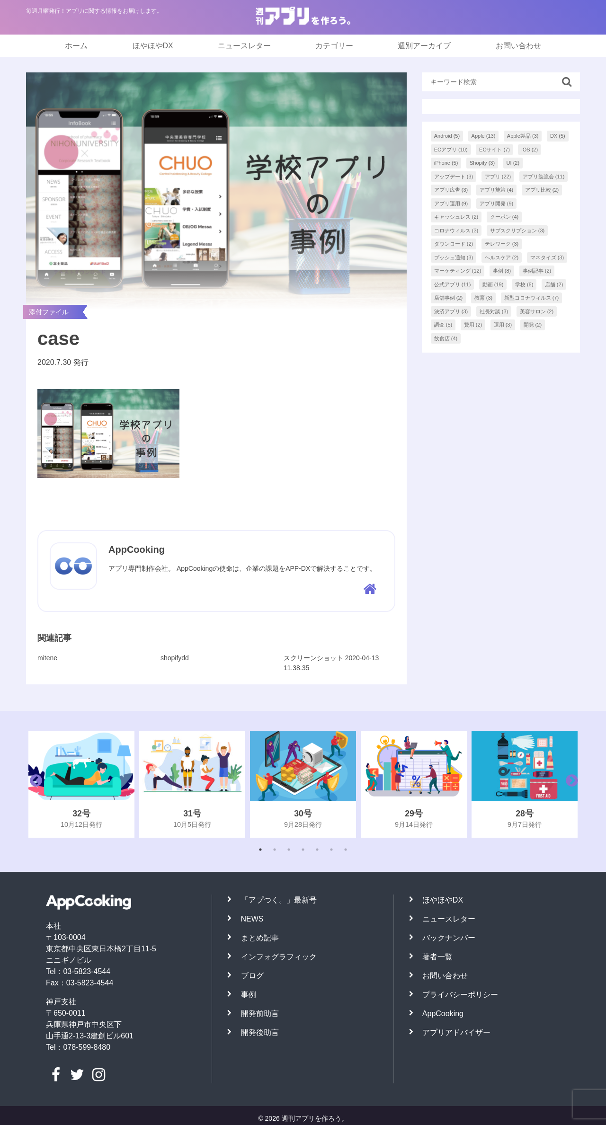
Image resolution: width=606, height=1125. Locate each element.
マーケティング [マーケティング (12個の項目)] (457, 271)
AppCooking (442, 1014)
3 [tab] (289, 849)
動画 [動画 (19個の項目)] (493, 284)
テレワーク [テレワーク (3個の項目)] (502, 244)
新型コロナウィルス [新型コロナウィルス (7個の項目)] (531, 298)
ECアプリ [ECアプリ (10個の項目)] (451, 149)
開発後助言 (260, 1032)
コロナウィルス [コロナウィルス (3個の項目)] (456, 230)
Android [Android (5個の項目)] (447, 136)
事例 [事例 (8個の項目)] (502, 271)
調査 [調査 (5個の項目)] (443, 325)
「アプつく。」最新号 (279, 900)
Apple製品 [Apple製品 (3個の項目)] (523, 136)
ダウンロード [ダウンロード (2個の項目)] (453, 244)
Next (569, 784)
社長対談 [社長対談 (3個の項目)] (494, 311)
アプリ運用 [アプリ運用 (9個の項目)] (451, 203)
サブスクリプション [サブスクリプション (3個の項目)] (517, 230)
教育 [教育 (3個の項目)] (483, 298)
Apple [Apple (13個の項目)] (484, 136)
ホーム (76, 46)
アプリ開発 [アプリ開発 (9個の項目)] (497, 203)
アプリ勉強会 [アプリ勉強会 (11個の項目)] (544, 176)
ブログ (252, 976)
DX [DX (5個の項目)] (557, 136)
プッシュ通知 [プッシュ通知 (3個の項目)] (453, 257)
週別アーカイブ (424, 46)
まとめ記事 (260, 938)
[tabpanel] (81, 784)
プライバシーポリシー (460, 995)
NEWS (252, 919)
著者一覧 (437, 957)
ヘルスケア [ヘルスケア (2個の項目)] (502, 257)
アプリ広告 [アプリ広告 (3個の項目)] (451, 190)
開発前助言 (260, 1014)
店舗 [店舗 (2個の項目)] (554, 284)
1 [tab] (260, 849)
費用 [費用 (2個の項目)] (473, 325)
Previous (33, 784)
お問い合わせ (518, 46)
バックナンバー (448, 938)
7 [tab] (345, 849)
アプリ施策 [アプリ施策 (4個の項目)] (497, 190)
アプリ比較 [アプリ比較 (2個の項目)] (542, 190)
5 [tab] (317, 849)
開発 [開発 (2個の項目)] (533, 325)
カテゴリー (334, 46)
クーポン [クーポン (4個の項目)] (504, 217)
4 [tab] (303, 849)
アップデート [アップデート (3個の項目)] (453, 176)
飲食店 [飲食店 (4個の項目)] (446, 338)
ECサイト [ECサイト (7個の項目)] (494, 149)
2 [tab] (274, 849)
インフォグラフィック (279, 957)
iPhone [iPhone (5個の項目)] (446, 163)
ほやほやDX (153, 46)
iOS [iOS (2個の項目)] (529, 149)
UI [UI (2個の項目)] (513, 163)
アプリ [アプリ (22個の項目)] (498, 176)
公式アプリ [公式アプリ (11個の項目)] (452, 284)
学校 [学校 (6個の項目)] (524, 284)
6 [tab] (331, 849)
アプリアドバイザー (456, 1032)
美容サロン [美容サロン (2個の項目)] (537, 311)
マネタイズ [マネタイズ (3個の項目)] (547, 257)
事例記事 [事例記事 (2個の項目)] (537, 271)
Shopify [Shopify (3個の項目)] (482, 163)
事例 (248, 995)
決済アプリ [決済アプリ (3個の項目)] (451, 311)
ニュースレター (244, 46)
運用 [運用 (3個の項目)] (503, 325)
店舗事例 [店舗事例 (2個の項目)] (448, 298)
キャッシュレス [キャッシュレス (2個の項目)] (456, 217)
